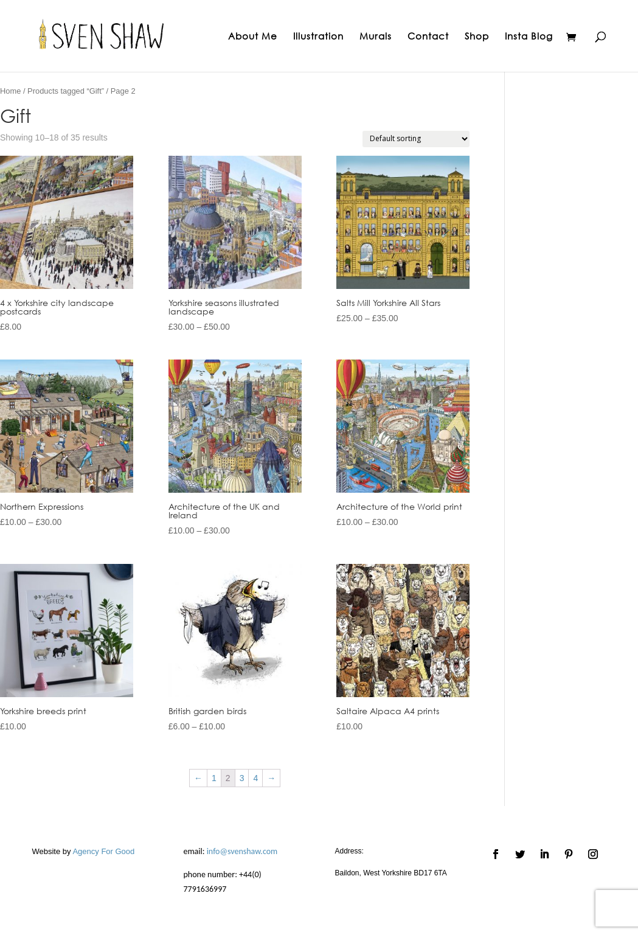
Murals (375, 37)
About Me (252, 37)
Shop (477, 37)
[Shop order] (416, 139)
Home (10, 91)
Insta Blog (529, 37)
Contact (428, 37)
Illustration (318, 37)
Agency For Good (103, 851)
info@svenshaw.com (242, 851)
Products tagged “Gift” (65, 91)
